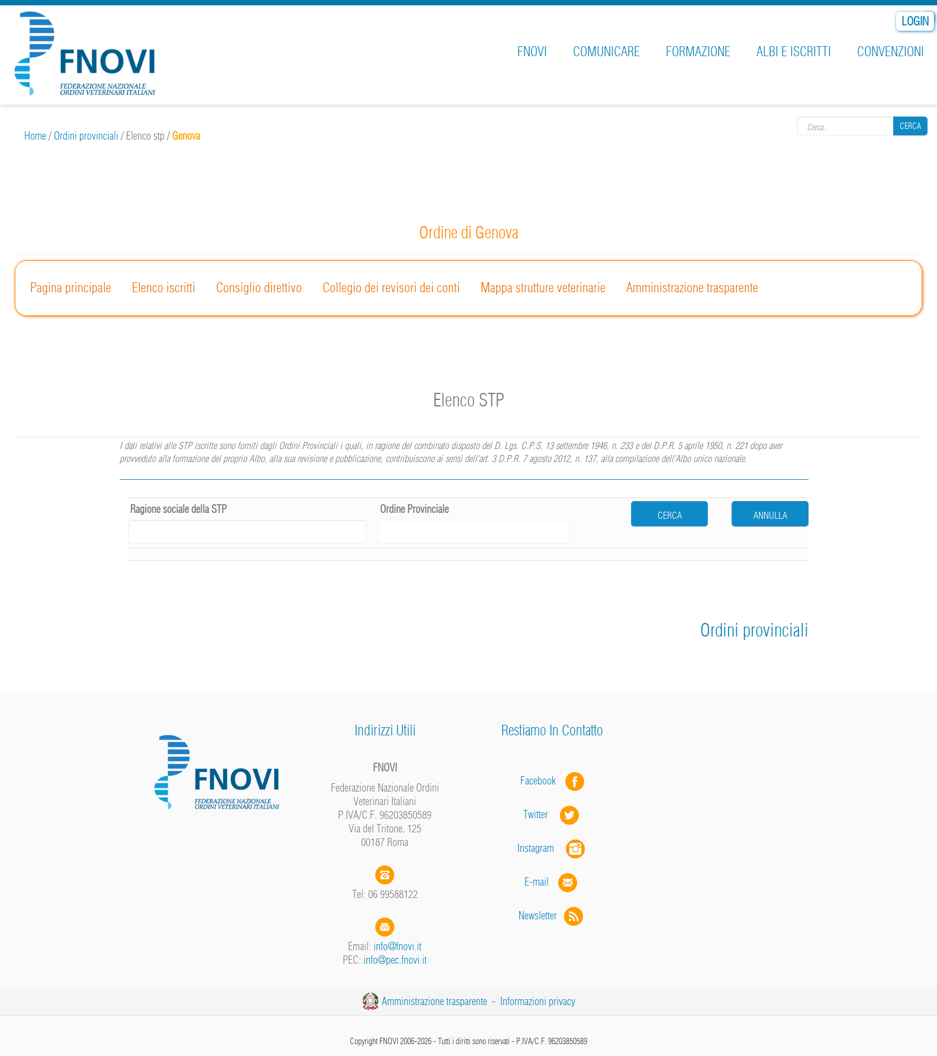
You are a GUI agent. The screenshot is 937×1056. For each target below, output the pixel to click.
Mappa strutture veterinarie (543, 287)
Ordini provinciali (86, 136)
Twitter (552, 814)
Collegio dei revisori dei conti (391, 287)
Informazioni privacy (537, 1001)
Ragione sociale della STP (178, 509)
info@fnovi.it (397, 946)
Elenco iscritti (163, 287)
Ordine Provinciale (414, 509)
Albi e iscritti (793, 51)
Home (35, 136)
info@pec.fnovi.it (395, 960)
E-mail (536, 882)
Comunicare (606, 51)
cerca (670, 515)
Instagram (552, 848)
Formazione (698, 51)
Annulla (770, 515)
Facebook (541, 780)
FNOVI (532, 51)
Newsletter (552, 915)
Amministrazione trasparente (692, 287)
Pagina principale (70, 287)
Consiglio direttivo (259, 287)
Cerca (910, 126)
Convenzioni (890, 51)
